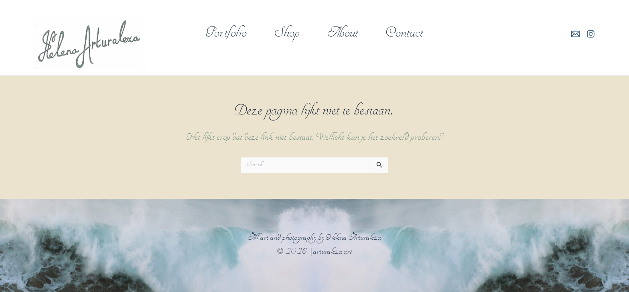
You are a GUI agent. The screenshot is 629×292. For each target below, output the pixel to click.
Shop (287, 33)
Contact (404, 33)
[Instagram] (590, 34)
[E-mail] (575, 34)
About (343, 33)
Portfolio (226, 33)
